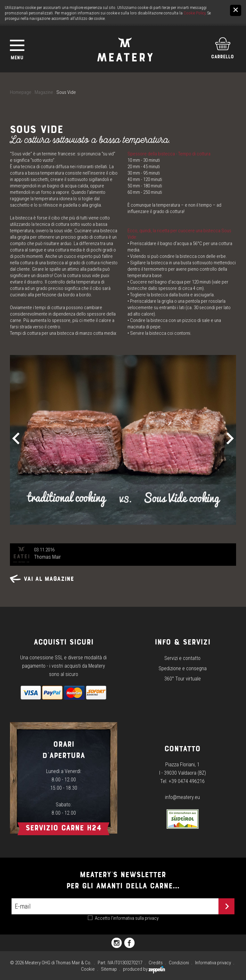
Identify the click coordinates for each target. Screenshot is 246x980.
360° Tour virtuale (182, 679)
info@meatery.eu (182, 797)
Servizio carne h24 (63, 827)
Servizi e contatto (182, 658)
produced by (144, 969)
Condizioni (179, 963)
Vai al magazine (42, 578)
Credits (156, 963)
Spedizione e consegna (183, 668)
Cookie (88, 969)
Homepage (20, 92)
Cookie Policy (194, 13)
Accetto (127, 918)
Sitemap (109, 969)
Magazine (44, 92)
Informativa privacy (213, 963)
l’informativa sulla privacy (135, 918)
